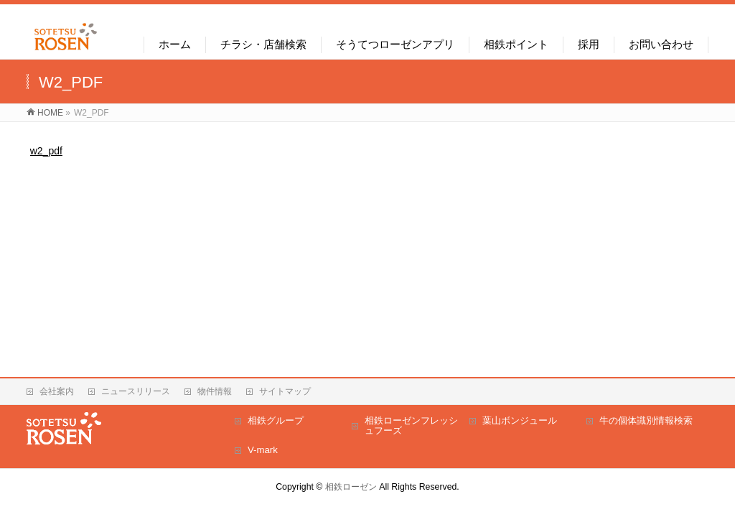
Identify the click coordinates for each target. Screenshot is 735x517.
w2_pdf (46, 151)
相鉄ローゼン (351, 487)
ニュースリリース (135, 391)
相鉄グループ (276, 420)
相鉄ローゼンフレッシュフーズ (411, 425)
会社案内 (56, 391)
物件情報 (214, 391)
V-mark (263, 449)
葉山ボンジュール (519, 420)
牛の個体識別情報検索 (646, 420)
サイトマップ (285, 391)
